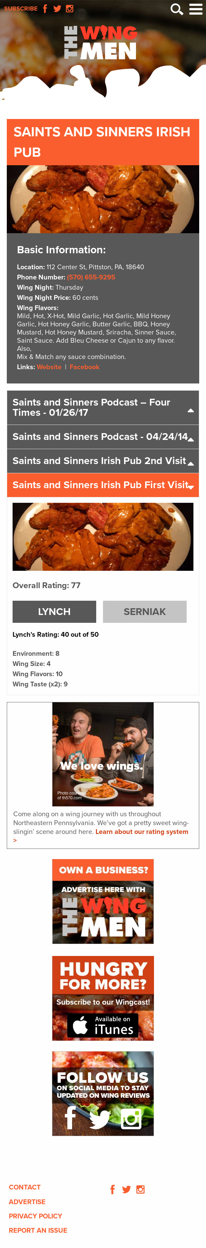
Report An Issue (38, 1231)
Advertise (27, 1202)
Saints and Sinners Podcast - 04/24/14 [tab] (100, 436)
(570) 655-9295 (91, 277)
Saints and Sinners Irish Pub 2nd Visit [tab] (99, 461)
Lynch (54, 611)
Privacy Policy (35, 1216)
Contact (25, 1187)
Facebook (85, 367)
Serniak (145, 611)
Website (49, 367)
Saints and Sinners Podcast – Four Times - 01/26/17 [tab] (91, 407)
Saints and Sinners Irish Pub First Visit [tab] (100, 485)
